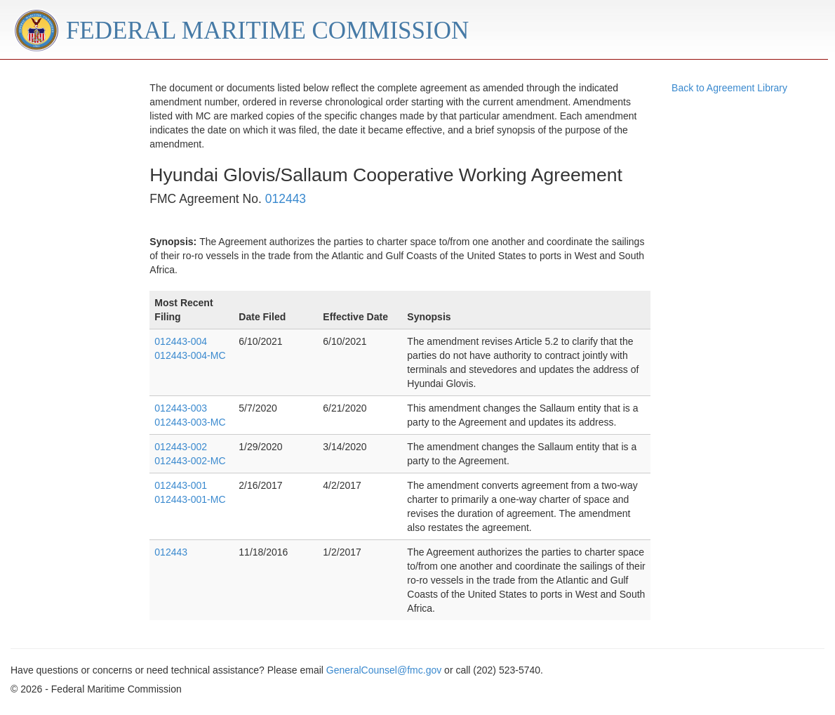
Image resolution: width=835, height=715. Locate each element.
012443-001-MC (189, 499)
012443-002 (180, 446)
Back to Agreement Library (729, 87)
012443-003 (180, 408)
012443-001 (180, 485)
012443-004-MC (189, 355)
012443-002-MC (189, 460)
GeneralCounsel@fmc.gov (383, 670)
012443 (285, 199)
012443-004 (180, 341)
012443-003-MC (189, 422)
